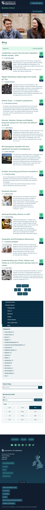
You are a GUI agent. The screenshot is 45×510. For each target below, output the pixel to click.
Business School (8, 8)
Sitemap (31, 439)
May (25, 411)
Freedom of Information (8, 503)
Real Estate (8, 368)
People (9, 316)
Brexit (6, 337)
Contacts (5, 466)
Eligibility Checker (10, 350)
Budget (7, 339)
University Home (10, 302)
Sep (38, 415)
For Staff (23, 439)
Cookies (5, 497)
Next (20, 294)
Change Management (11, 342)
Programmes (11, 308)
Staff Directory (6, 476)
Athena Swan (8, 334)
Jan (12, 407)
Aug (25, 415)
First (19, 285)
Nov (25, 419)
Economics (8, 347)
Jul (12, 415)
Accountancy (8, 332)
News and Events (12, 322)
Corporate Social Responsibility (14, 345)
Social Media (8, 370)
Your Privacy (6, 490)
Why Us (9, 311)
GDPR (6, 358)
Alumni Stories (11, 319)
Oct (12, 419)
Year (4, 397)
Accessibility (6, 494)
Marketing (8, 363)
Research (10, 314)
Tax (6, 375)
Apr (12, 411)
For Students (15, 439)
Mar (35, 407)
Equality (7, 352)
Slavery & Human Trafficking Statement (12, 500)
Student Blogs (9, 373)
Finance (7, 355)
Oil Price (7, 365)
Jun (38, 411)
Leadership (8, 360)
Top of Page (22, 482)
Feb (25, 407)
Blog (8, 325)
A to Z (4, 469)
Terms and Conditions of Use (9, 487)
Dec (38, 419)
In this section (38, 11)
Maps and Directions (8, 473)
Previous (26, 285)
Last (26, 294)
